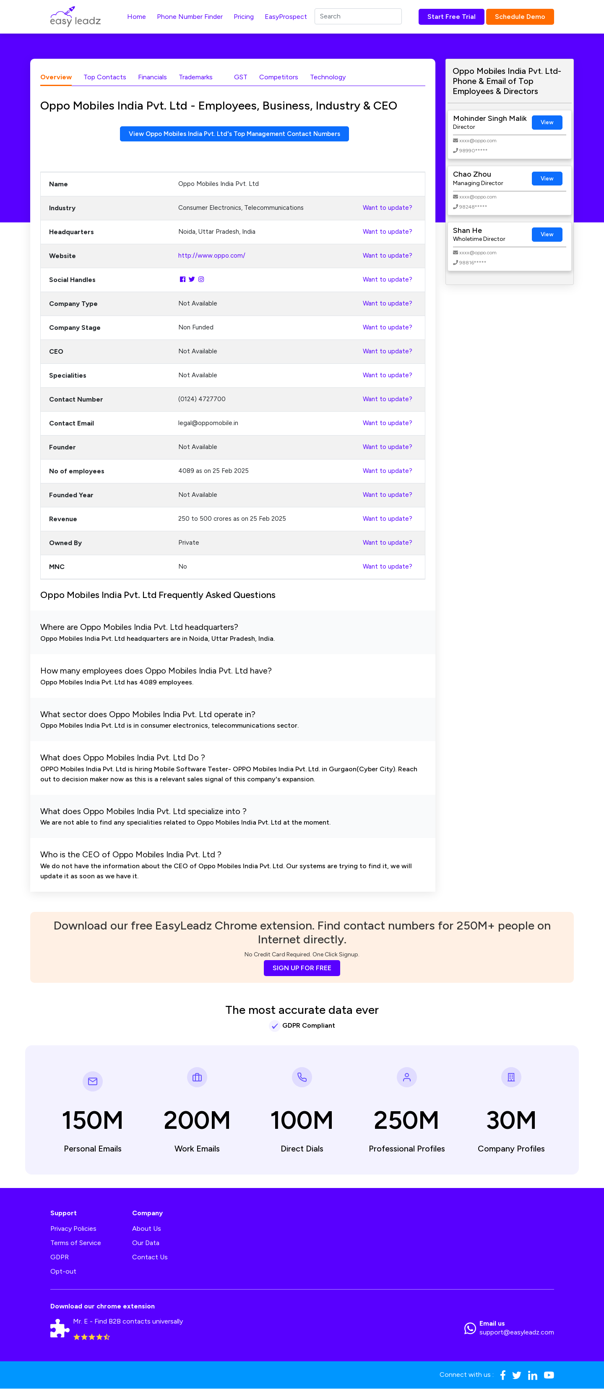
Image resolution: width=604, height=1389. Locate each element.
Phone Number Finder (190, 17)
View (547, 122)
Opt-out (63, 1272)
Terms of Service (75, 1243)
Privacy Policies (73, 1229)
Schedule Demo (520, 17)
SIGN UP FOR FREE (302, 968)
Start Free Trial (451, 17)
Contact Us (150, 1257)
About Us (146, 1229)
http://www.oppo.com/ (211, 256)
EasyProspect (286, 17)
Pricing (244, 17)
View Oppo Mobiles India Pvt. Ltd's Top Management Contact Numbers (234, 134)
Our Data (145, 1243)
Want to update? (387, 208)
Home (136, 17)
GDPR (59, 1257)
